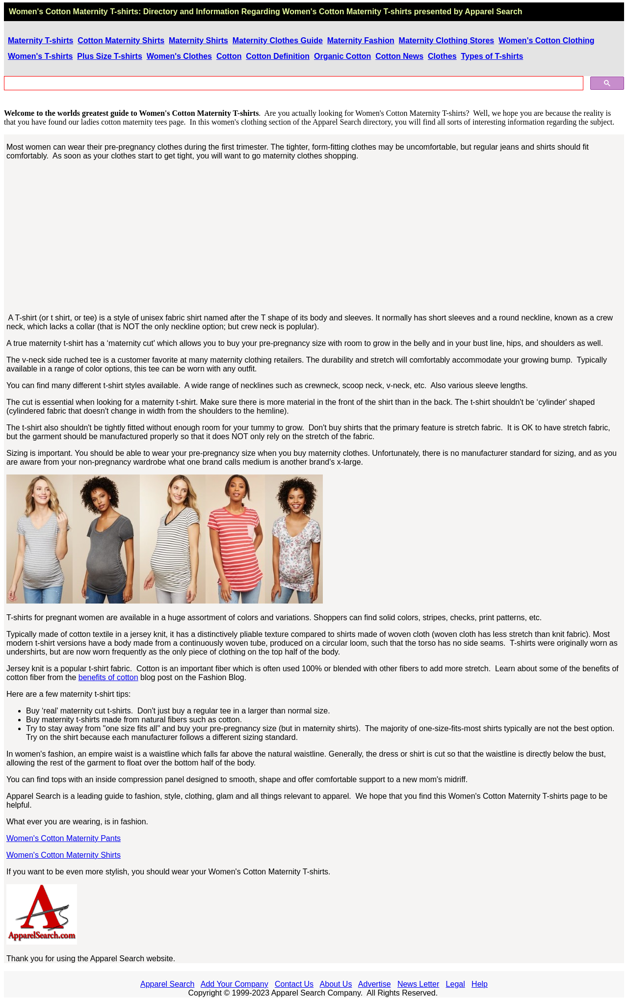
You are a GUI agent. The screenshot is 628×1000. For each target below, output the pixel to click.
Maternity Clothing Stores (447, 40)
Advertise (374, 984)
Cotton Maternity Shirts (121, 40)
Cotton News (399, 56)
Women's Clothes (179, 56)
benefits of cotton (108, 677)
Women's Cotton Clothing (546, 40)
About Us (336, 984)
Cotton (229, 56)
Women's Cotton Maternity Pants (63, 838)
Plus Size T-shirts (109, 56)
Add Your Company (234, 984)
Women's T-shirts (40, 56)
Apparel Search (493, 11)
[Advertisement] (314, 237)
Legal (455, 984)
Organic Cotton (342, 56)
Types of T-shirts (492, 56)
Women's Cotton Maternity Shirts (63, 855)
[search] (292, 83)
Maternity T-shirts (40, 40)
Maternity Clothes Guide (278, 40)
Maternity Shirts (198, 40)
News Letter (418, 984)
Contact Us (294, 984)
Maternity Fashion (360, 40)
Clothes (442, 56)
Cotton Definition (278, 56)
